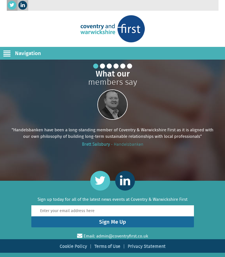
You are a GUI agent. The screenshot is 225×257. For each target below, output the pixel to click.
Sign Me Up (112, 222)
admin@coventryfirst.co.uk (122, 236)
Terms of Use (107, 246)
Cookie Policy (73, 246)
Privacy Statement (146, 246)
